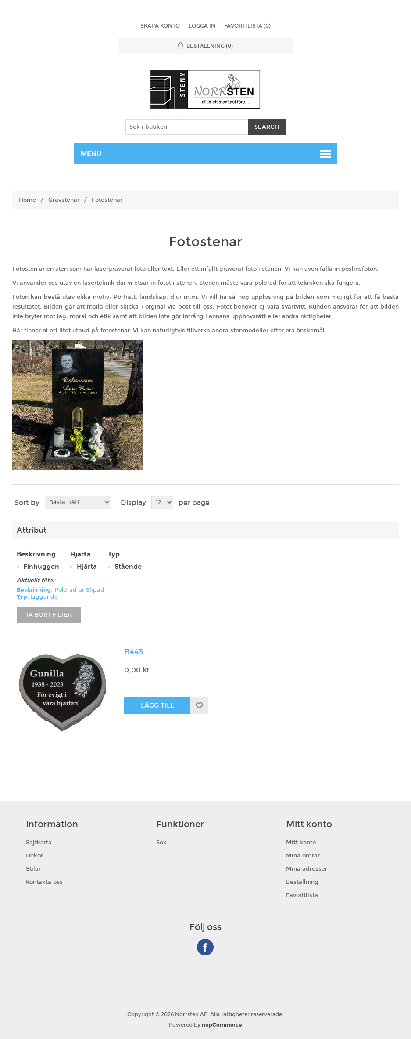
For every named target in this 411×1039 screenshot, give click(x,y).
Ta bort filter (48, 614)
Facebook (205, 947)
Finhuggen (41, 566)
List (391, 503)
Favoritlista (302, 895)
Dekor (34, 855)
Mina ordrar (303, 855)
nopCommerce (222, 1025)
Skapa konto (160, 26)
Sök (161, 842)
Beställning (302, 882)
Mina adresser (306, 868)
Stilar (33, 868)
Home (27, 199)
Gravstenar (63, 199)
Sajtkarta (39, 842)
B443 (133, 652)
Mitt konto (301, 842)
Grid (375, 503)
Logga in (202, 26)
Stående (128, 566)
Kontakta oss (44, 882)
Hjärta (87, 566)
